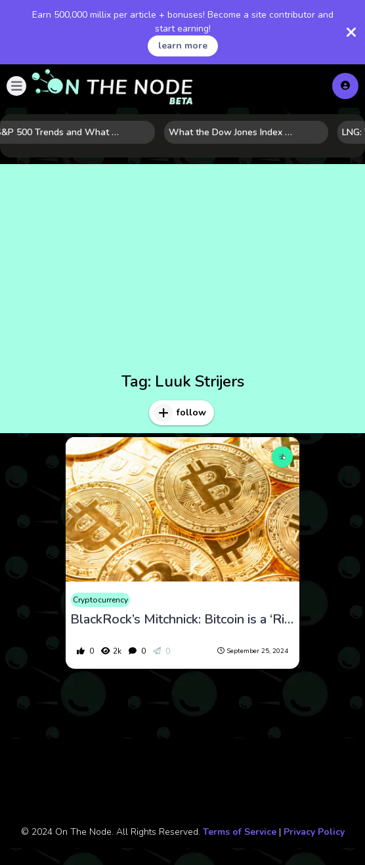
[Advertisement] (182, 270)
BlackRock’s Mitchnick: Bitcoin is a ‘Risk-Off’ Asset (182, 619)
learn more (182, 45)
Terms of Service (239, 832)
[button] (16, 86)
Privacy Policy (314, 832)
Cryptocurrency (100, 600)
